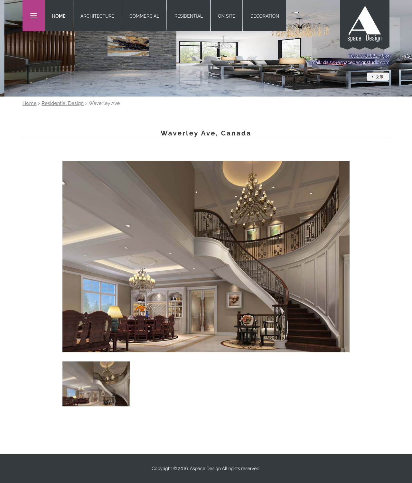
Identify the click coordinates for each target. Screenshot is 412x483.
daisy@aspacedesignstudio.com (356, 62)
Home (30, 103)
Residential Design (63, 103)
